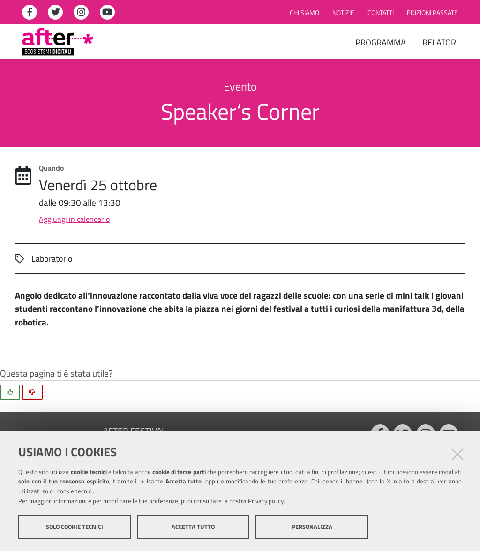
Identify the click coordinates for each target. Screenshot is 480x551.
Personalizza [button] (312, 526)
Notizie (343, 13)
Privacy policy (266, 501)
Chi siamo (304, 13)
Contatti (381, 13)
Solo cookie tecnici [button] (74, 526)
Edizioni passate (432, 13)
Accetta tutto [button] (193, 526)
